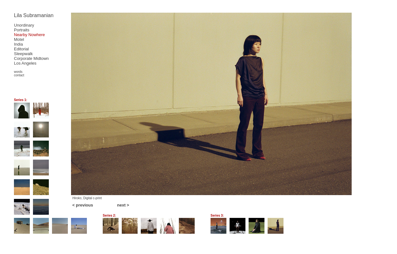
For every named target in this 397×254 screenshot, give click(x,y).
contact (19, 75)
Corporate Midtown (31, 58)
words (18, 71)
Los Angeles (25, 63)
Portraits (21, 30)
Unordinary (24, 25)
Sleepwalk (23, 53)
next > (123, 205)
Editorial (21, 49)
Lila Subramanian (34, 15)
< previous (82, 205)
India (18, 44)
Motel (19, 39)
